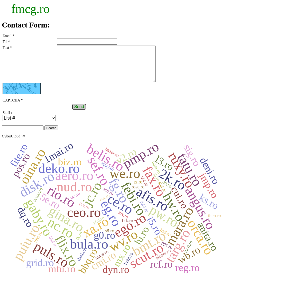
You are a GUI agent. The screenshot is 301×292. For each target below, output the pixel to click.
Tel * (6, 42)
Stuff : (7, 120)
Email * (8, 36)
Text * (7, 48)
